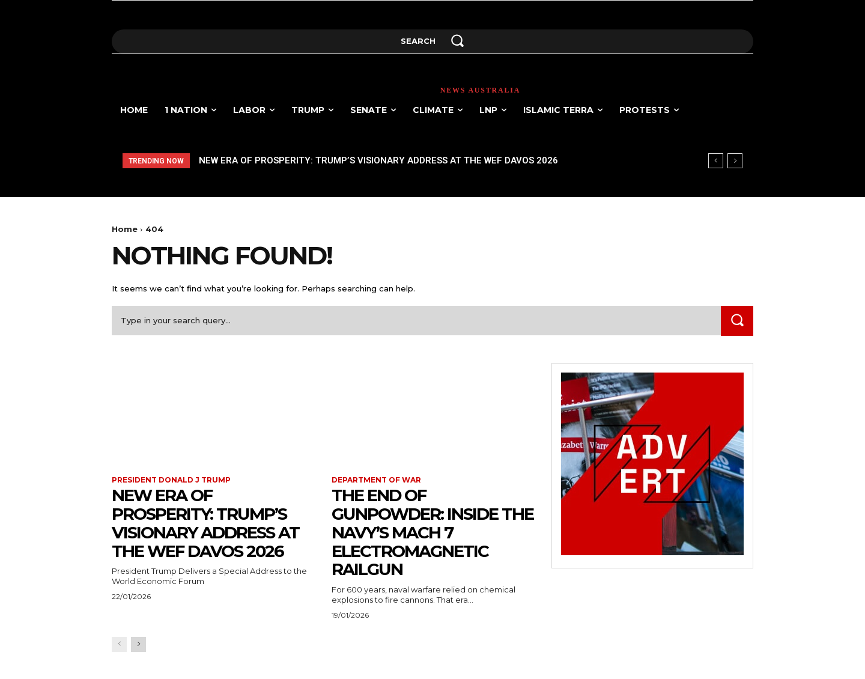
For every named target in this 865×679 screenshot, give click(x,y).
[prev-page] (119, 644)
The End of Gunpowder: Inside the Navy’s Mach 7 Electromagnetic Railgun (417, 532)
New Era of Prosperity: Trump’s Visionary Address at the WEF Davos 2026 (378, 160)
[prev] (715, 160)
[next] (734, 160)
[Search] (737, 320)
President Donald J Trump (171, 480)
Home (125, 229)
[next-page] (138, 644)
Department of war (376, 480)
